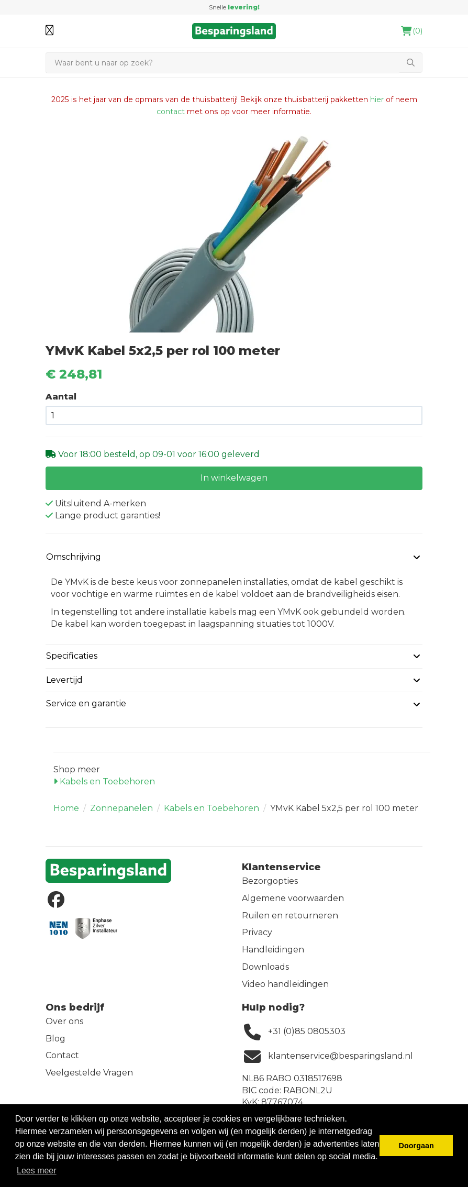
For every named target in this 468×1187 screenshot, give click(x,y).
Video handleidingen (285, 984)
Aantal (61, 397)
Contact (62, 1055)
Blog (55, 1039)
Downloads (265, 967)
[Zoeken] (222, 62)
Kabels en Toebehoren (104, 781)
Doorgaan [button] (416, 1145)
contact (171, 111)
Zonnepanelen (121, 808)
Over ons (64, 1021)
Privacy (257, 932)
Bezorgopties (270, 881)
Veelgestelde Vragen (89, 1073)
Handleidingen (273, 950)
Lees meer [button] (37, 1170)
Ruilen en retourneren (290, 915)
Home (66, 808)
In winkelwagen (234, 478)
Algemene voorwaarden (293, 898)
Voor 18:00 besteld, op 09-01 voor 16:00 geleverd (158, 454)
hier (377, 99)
